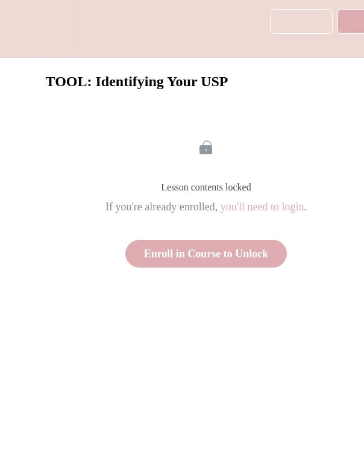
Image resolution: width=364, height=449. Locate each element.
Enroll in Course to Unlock (206, 254)
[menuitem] (51, 28)
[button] (14, 28)
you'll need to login (262, 207)
